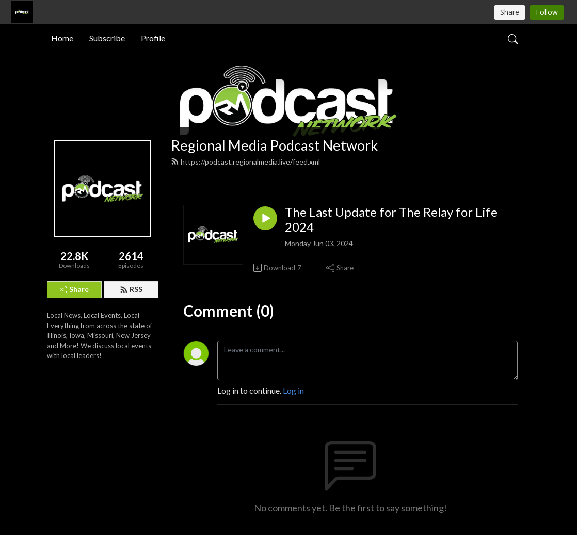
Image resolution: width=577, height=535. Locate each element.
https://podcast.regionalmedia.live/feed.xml (245, 161)
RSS (131, 289)
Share (74, 289)
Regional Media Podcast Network (274, 145)
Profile (153, 38)
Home (62, 38)
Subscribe (107, 38)
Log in (293, 390)
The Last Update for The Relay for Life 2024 (391, 219)
